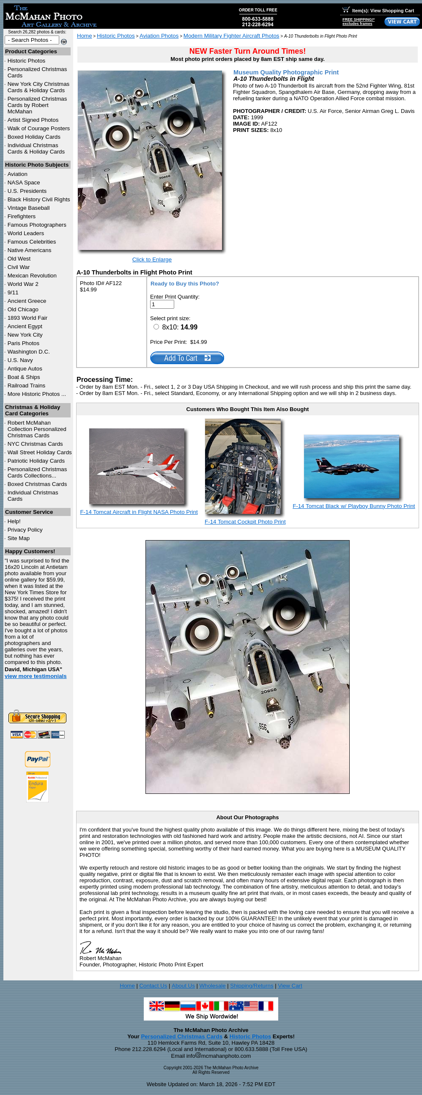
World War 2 (23, 284)
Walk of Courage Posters (39, 128)
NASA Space (24, 182)
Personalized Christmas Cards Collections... (37, 472)
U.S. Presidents (27, 191)
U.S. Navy (20, 360)
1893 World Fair (28, 318)
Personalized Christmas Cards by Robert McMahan (37, 105)
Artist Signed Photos (33, 120)
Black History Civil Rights (39, 199)
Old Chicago (23, 309)
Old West (19, 258)
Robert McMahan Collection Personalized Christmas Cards (37, 429)
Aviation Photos (159, 36)
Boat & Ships (24, 377)
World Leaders (26, 233)
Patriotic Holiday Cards (36, 461)
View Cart (290, 985)
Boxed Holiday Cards (34, 137)
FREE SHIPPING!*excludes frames (359, 21)
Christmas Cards (35, 444)
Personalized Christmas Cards (181, 1036)
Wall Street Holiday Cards (40, 452)
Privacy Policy (25, 530)
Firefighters (22, 216)
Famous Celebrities (32, 242)
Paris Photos (24, 343)
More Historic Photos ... (37, 394)
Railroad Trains (27, 385)
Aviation (17, 174)
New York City (25, 335)
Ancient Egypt (25, 326)
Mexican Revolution (32, 275)
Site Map (19, 538)
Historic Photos (27, 61)
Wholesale (212, 985)
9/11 (13, 292)
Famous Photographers (37, 225)
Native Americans (30, 250)
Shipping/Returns (251, 985)
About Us (183, 985)
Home (84, 36)
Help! (14, 521)
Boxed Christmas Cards (37, 484)
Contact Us (153, 985)
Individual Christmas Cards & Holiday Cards (36, 148)
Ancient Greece (27, 301)
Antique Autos (25, 368)
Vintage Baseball (29, 208)
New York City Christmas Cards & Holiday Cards (39, 87)
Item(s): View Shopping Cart (378, 10)
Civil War (19, 267)
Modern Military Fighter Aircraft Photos (232, 36)
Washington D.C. (29, 352)
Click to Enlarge (152, 259)
